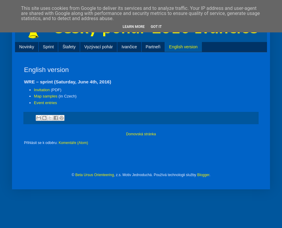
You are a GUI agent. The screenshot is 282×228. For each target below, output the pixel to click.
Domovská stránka (141, 134)
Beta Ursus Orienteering (94, 175)
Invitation (42, 90)
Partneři (153, 46)
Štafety (69, 46)
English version (183, 46)
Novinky (26, 46)
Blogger (203, 175)
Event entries (45, 102)
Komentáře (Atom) (73, 143)
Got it (156, 27)
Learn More (134, 27)
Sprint (48, 46)
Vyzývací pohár (98, 46)
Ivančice (129, 46)
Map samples (45, 96)
